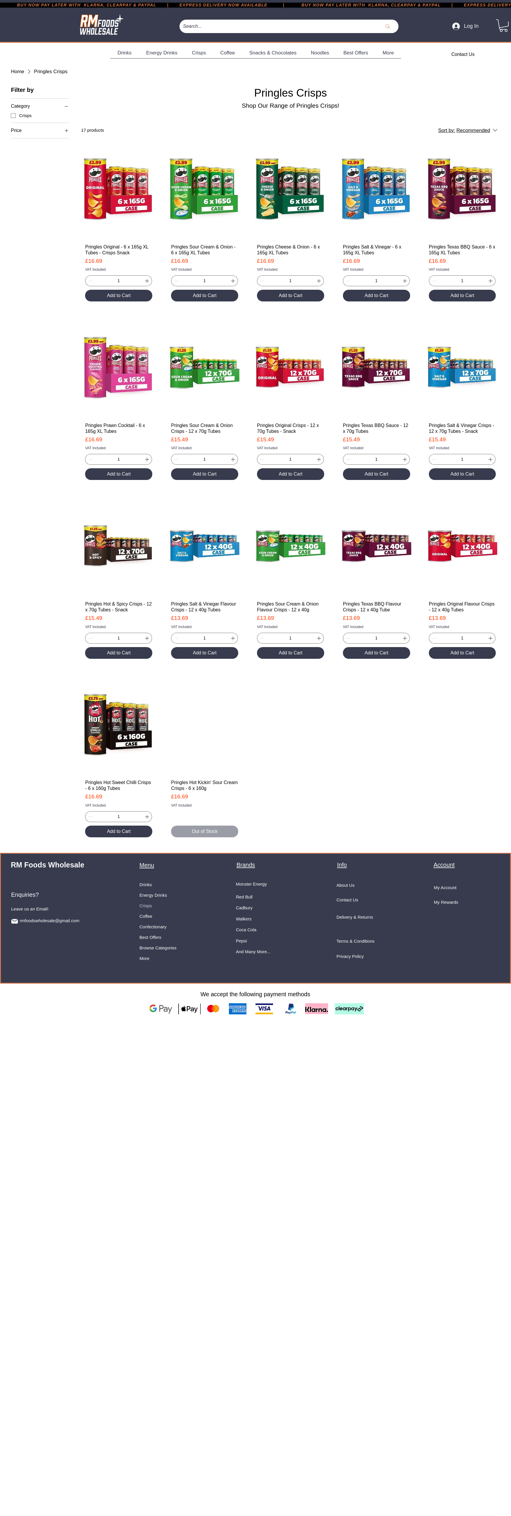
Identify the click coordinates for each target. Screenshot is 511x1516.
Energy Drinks (153, 895)
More (144, 958)
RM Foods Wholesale (47, 865)
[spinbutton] (118, 281)
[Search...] (274, 26)
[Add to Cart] (118, 295)
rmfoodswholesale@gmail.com (49, 920)
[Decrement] (89, 281)
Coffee (145, 916)
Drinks (145, 884)
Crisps (145, 905)
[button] (503, 25)
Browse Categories (158, 947)
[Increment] (147, 281)
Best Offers (150, 937)
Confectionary (153, 926)
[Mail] (14, 921)
